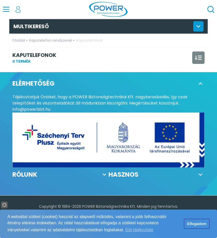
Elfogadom (196, 224)
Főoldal (18, 40)
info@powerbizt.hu (31, 109)
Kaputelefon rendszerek (50, 40)
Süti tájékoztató (139, 230)
